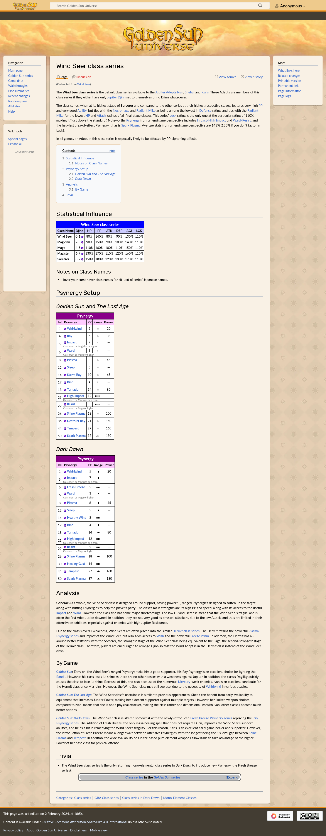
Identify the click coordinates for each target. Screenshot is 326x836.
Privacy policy (13, 830)
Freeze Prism (200, 636)
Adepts (171, 92)
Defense (205, 110)
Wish (160, 636)
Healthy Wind (76, 517)
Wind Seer (83, 84)
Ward (71, 350)
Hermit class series (185, 631)
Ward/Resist (242, 120)
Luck (173, 115)
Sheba (189, 92)
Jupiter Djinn (116, 97)
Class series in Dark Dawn (141, 798)
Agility (82, 110)
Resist (71, 404)
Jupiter (160, 92)
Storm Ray (74, 375)
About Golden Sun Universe (47, 830)
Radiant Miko (146, 110)
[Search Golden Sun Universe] (160, 5)
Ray (69, 336)
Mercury (184, 682)
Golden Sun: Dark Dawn (73, 718)
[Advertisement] (24, 219)
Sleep (71, 367)
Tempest (73, 428)
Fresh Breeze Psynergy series (211, 718)
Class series (134, 777)
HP (87, 115)
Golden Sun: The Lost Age (73, 695)
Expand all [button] (15, 144)
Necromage (121, 110)
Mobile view (99, 830)
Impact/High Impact (211, 120)
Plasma (72, 360)
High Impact (75, 396)
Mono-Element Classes (179, 798)
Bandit (61, 677)
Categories (64, 798)
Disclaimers (78, 830)
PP (261, 105)
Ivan (180, 92)
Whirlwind (74, 328)
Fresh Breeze (76, 487)
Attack (101, 115)
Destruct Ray (76, 421)
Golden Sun (64, 672)
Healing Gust (76, 564)
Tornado (73, 389)
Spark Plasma (130, 125)
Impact (72, 342)
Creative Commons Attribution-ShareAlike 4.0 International (84, 822)
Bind (70, 382)
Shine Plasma (76, 413)
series (167, 777)
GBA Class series (107, 798)
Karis (205, 92)
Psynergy (132, 120)
